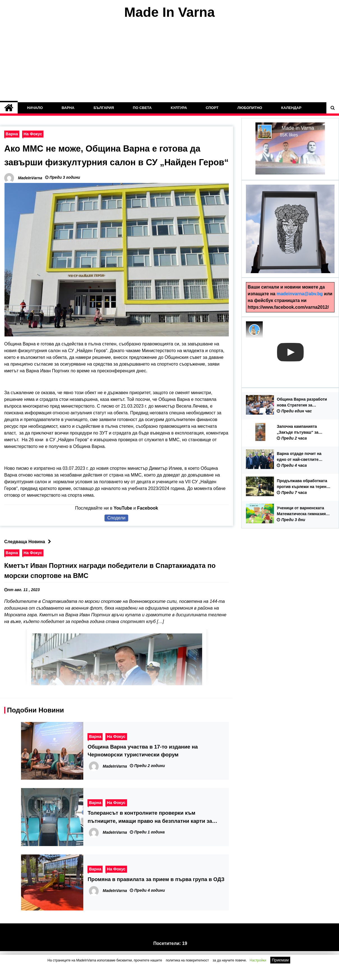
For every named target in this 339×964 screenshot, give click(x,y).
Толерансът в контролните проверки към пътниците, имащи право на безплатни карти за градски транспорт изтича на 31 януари (149, 830)
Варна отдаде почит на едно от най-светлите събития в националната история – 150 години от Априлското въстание (301, 457)
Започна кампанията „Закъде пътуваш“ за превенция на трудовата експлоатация (300, 429)
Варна (68, 108)
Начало (35, 108)
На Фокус (33, 134)
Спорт (212, 108)
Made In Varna (169, 12)
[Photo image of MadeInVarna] (254, 329)
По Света (142, 108)
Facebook (147, 521)
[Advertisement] (169, 61)
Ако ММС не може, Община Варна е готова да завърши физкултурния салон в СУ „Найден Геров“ (105, 161)
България (104, 108)
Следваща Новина (29, 554)
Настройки (258, 960)
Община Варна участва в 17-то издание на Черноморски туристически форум (142, 764)
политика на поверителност (187, 960)
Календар (291, 108)
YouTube (123, 521)
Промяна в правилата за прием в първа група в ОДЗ (155, 892)
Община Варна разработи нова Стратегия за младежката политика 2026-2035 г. (303, 402)
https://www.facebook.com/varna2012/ (288, 307)
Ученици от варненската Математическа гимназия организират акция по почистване (301, 511)
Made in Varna (298, 128)
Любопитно (249, 108)
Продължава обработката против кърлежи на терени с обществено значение (303, 484)
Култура (179, 108)
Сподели (116, 531)
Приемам (280, 960)
